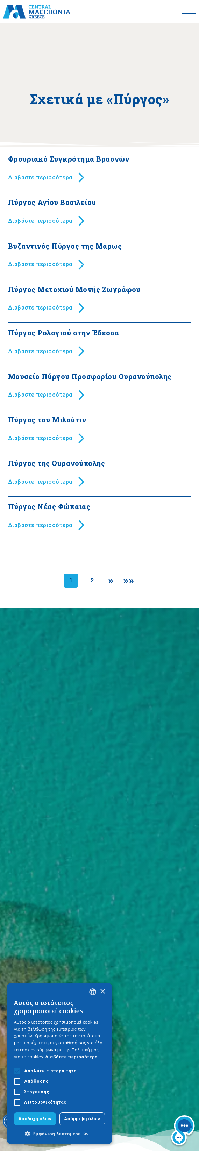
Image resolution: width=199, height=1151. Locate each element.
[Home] (36, 11)
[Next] (111, 580)
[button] (59, 1133)
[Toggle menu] (189, 12)
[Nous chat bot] (183, 1131)
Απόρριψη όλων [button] (82, 1119)
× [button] (102, 991)
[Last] (128, 580)
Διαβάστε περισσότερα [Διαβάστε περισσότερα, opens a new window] (71, 1057)
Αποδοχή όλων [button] (35, 1119)
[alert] (59, 1063)
